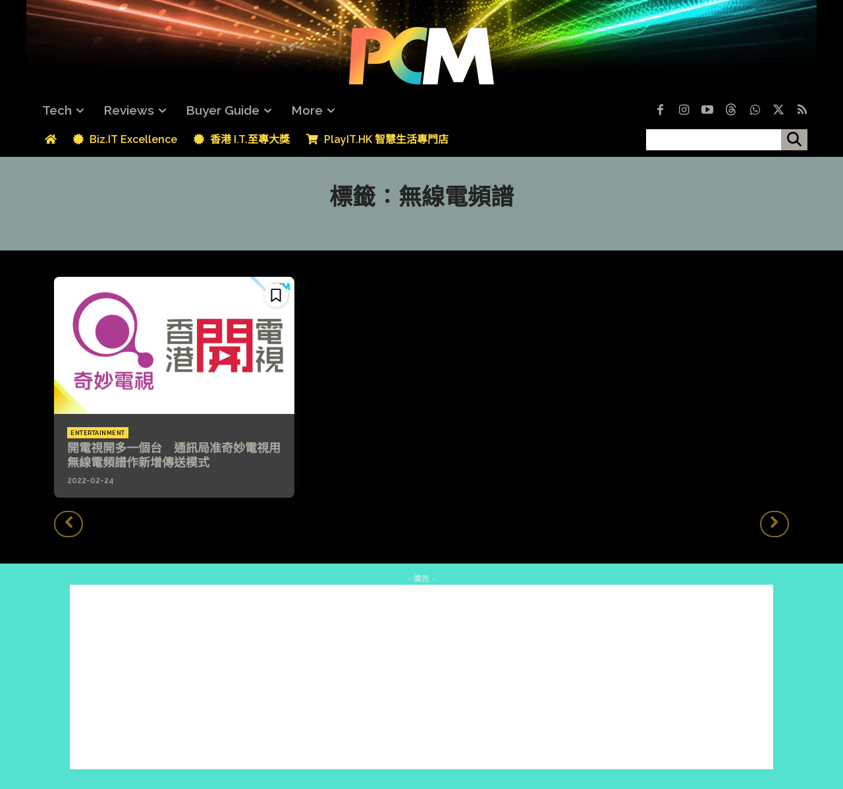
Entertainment (97, 433)
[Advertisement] (421, 677)
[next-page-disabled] (774, 524)
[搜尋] (794, 139)
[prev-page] (68, 524)
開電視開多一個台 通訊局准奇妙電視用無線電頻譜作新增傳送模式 (174, 455)
